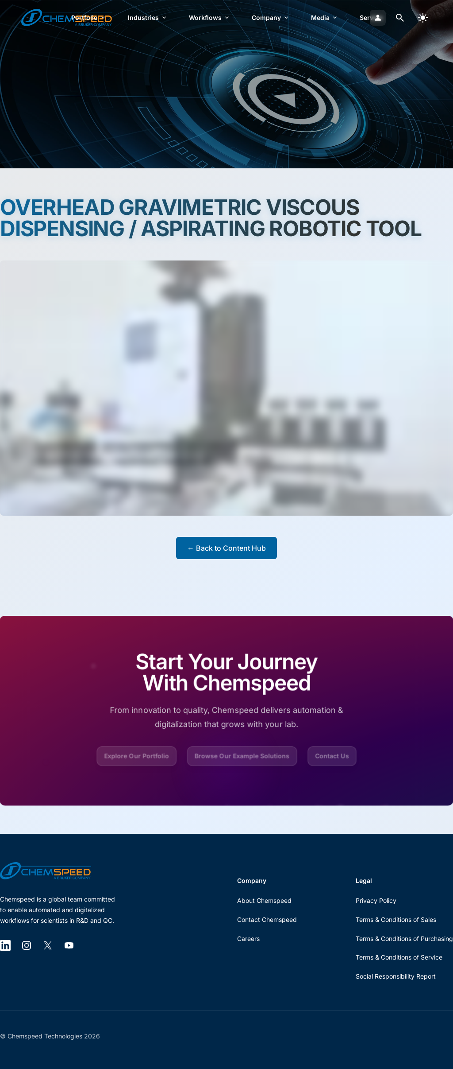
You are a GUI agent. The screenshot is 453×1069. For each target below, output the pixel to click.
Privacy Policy (376, 900)
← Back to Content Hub (226, 548)
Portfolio (89, 17)
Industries (148, 17)
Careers (248, 938)
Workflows (209, 17)
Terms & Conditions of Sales (396, 919)
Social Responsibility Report (396, 976)
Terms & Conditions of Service (399, 957)
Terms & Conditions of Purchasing (404, 938)
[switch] (423, 18)
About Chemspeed (264, 900)
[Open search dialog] (400, 18)
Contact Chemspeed (267, 919)
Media (324, 17)
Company (271, 17)
